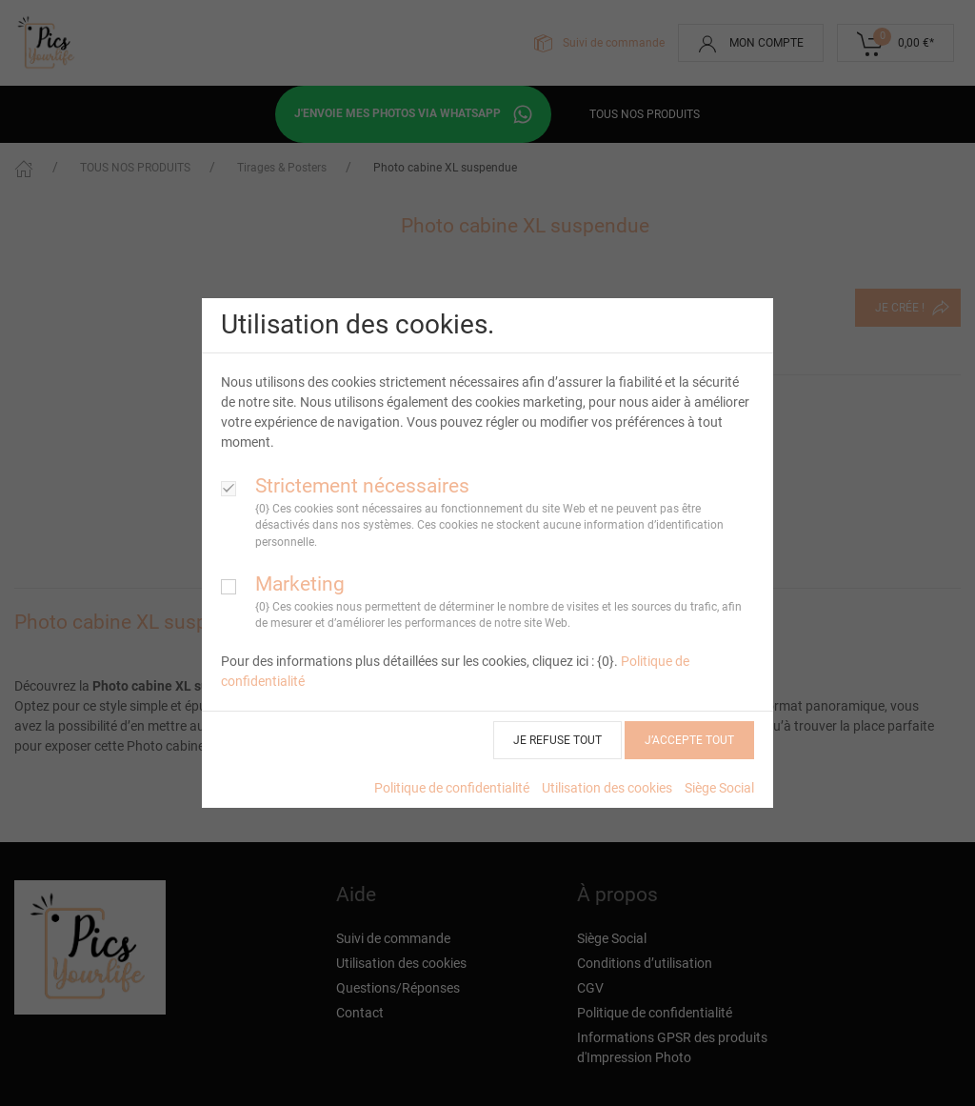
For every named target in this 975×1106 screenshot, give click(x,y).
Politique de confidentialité (451, 787)
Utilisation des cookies (607, 787)
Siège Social (719, 787)
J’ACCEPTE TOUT (689, 740)
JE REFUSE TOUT (557, 740)
